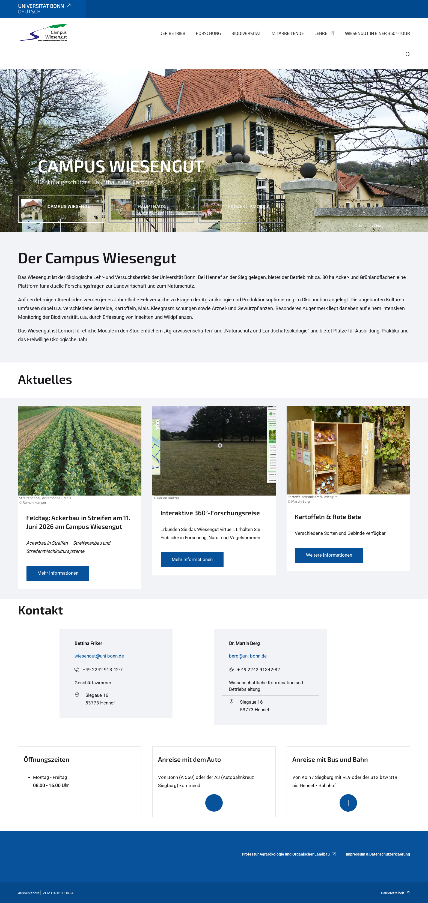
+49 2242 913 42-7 (103, 669)
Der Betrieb (172, 33)
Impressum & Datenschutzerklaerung (378, 854)
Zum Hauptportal (59, 893)
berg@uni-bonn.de (248, 656)
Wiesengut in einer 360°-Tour (377, 33)
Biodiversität (246, 33)
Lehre (324, 33)
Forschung (208, 33)
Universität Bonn (45, 6)
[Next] (54, 225)
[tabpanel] (214, 150)
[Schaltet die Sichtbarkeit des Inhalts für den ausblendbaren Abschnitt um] (214, 803)
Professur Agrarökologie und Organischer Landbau (289, 854)
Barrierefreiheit (395, 893)
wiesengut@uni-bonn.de (99, 656)
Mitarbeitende (288, 33)
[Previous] (39, 225)
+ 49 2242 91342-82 (258, 669)
